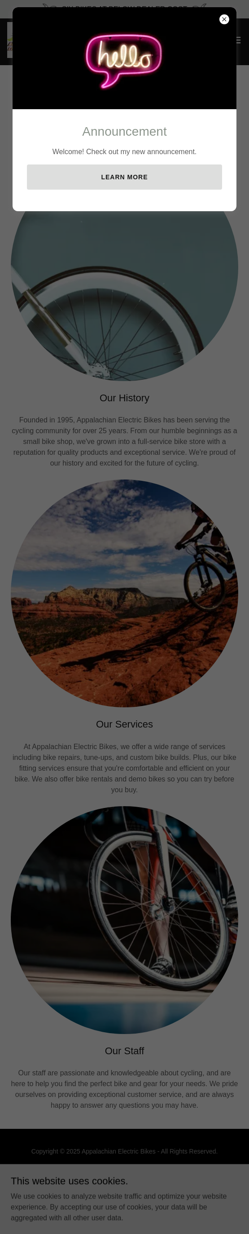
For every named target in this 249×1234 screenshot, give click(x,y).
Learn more (124, 177)
